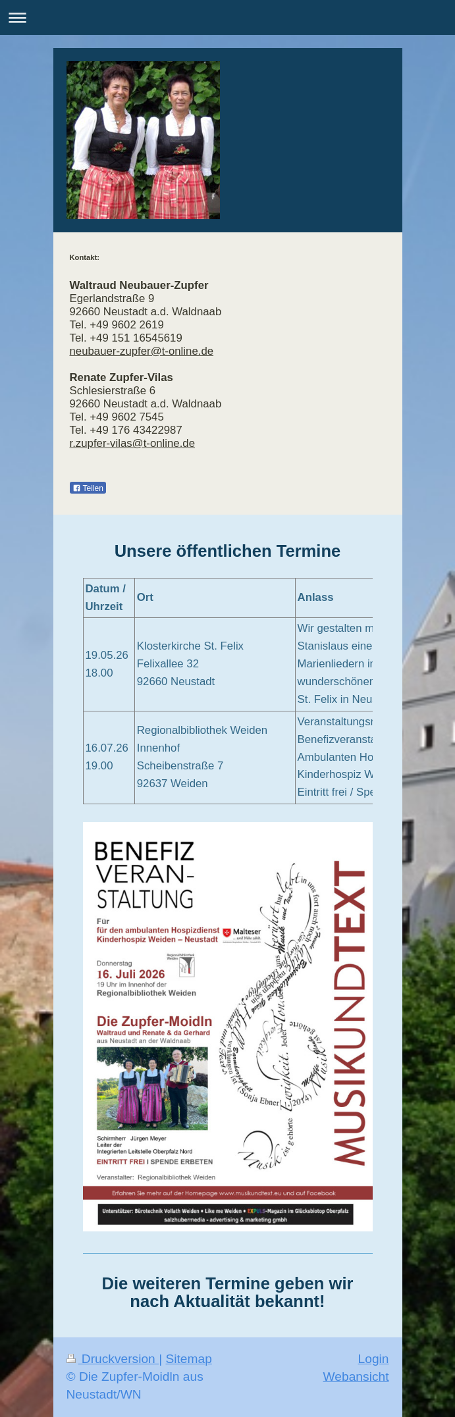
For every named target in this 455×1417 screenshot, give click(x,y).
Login (373, 1359)
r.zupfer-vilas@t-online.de (133, 443)
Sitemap (188, 1359)
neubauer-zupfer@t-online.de (142, 351)
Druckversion (113, 1359)
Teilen (87, 488)
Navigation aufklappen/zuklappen (227, 17)
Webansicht (356, 1376)
